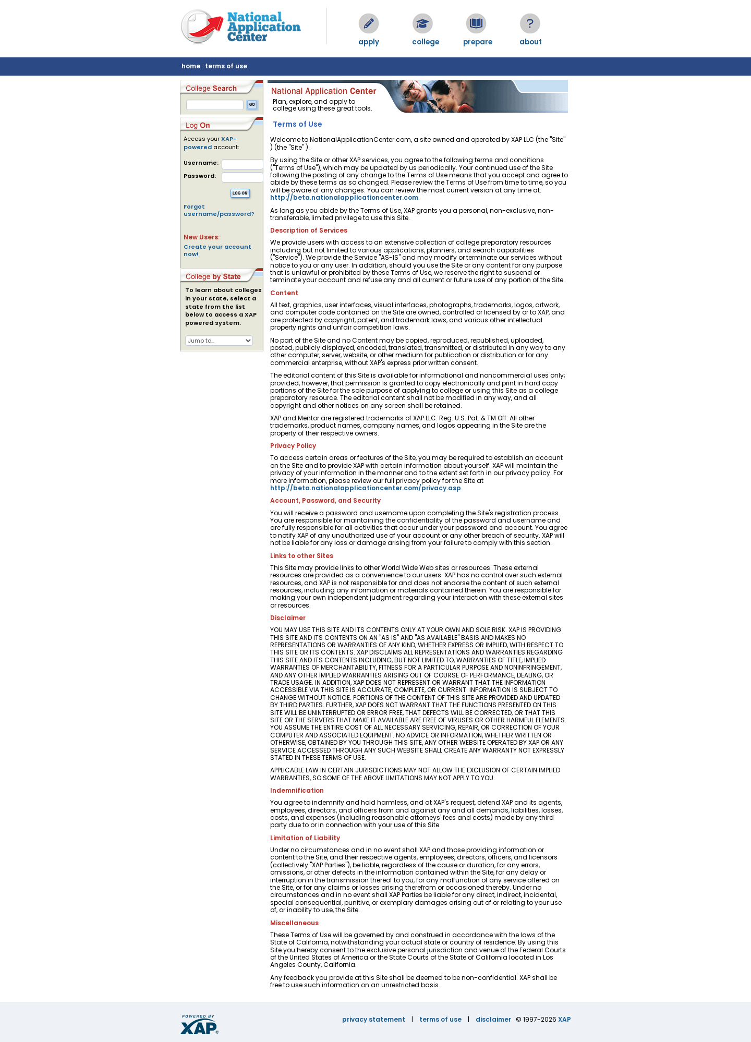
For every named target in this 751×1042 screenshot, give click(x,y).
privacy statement (373, 1019)
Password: (200, 176)
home (190, 66)
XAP (564, 1019)
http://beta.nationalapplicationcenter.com (344, 197)
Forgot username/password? (219, 210)
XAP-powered (210, 143)
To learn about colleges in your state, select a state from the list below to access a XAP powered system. (223, 306)
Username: (201, 163)
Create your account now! (217, 250)
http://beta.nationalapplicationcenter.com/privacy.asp (365, 487)
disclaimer (493, 1019)
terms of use (226, 66)
